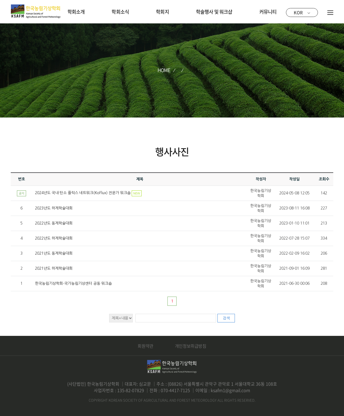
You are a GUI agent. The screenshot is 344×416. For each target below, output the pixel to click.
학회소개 (76, 11)
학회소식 (120, 11)
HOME (163, 70)
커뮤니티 (268, 11)
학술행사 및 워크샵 (214, 11)
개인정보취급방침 (190, 346)
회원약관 (145, 346)
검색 (226, 318)
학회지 (162, 11)
